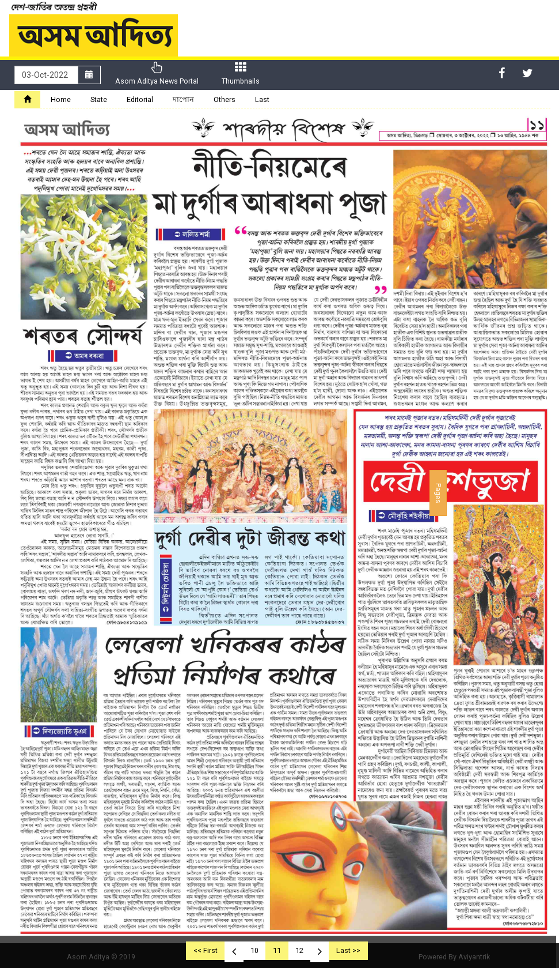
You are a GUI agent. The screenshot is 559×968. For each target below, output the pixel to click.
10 (254, 950)
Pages (438, 493)
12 (299, 950)
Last (262, 99)
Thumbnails (241, 73)
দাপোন (183, 99)
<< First (205, 950)
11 (277, 950)
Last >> (348, 950)
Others (224, 99)
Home (61, 99)
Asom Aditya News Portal (157, 73)
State (98, 99)
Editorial (140, 99)
